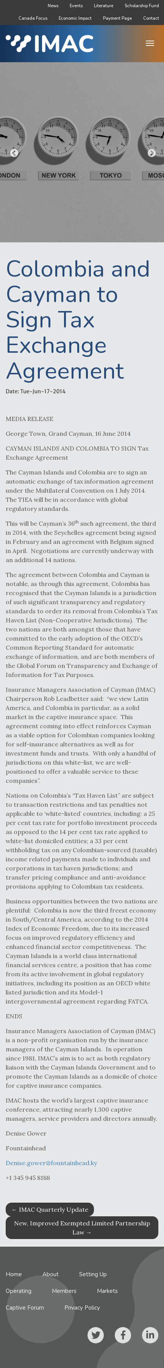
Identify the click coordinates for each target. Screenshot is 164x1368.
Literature (103, 6)
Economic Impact (75, 18)
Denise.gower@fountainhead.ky (51, 1171)
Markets (107, 1291)
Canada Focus (33, 18)
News (53, 6)
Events (76, 6)
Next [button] (151, 152)
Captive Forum (25, 1307)
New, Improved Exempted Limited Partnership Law (82, 1227)
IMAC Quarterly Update (49, 1209)
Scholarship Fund (142, 6)
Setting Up (93, 1274)
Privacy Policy (82, 1307)
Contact (151, 18)
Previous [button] (13, 152)
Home (14, 1274)
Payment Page (117, 18)
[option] (82, 152)
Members (64, 1291)
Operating (18, 1291)
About (50, 1274)
